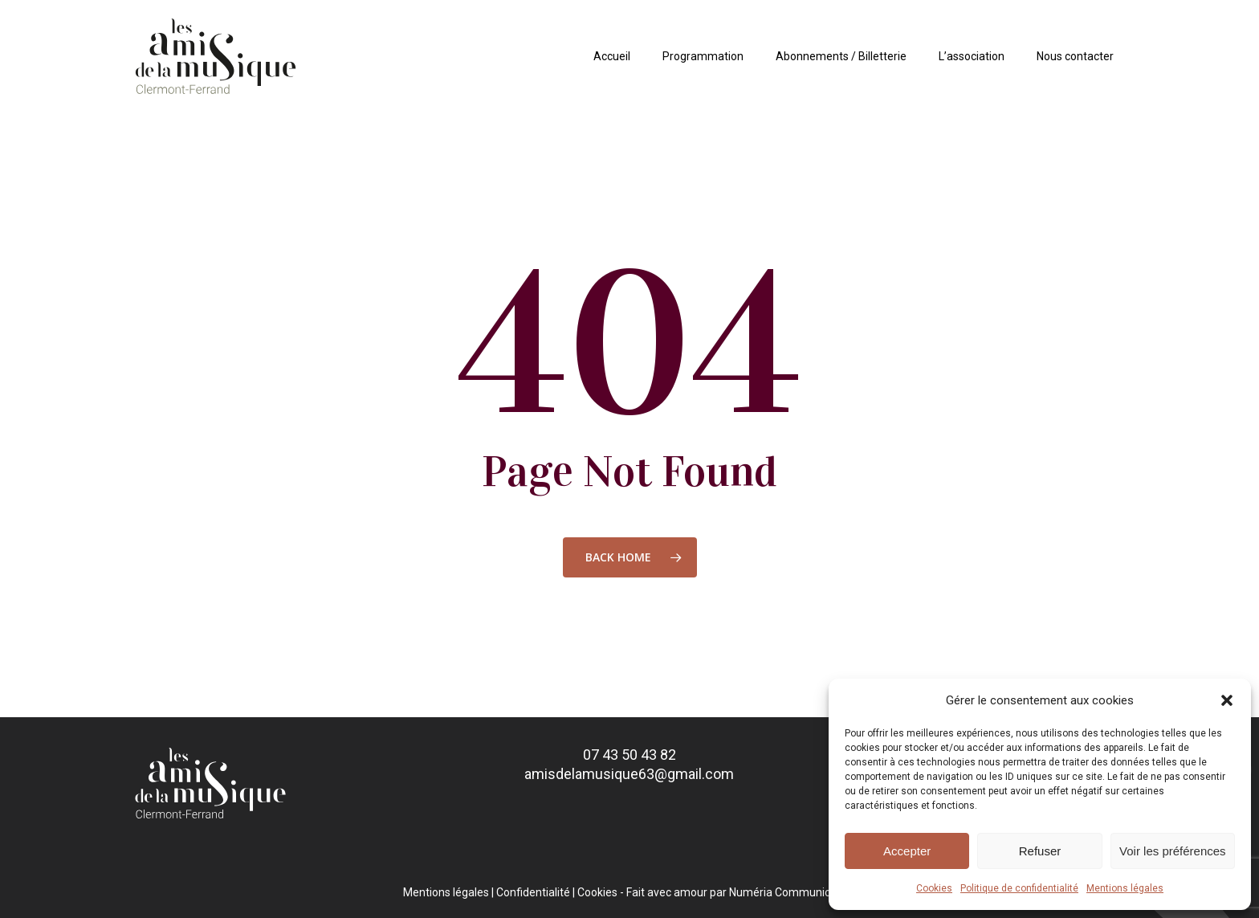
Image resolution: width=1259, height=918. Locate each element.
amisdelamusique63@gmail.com (629, 773)
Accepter (907, 851)
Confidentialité (533, 892)
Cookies (934, 888)
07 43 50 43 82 (629, 754)
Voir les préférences (1172, 851)
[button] (1227, 700)
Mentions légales (1124, 888)
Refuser (1040, 851)
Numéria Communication (792, 892)
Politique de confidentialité (1019, 888)
